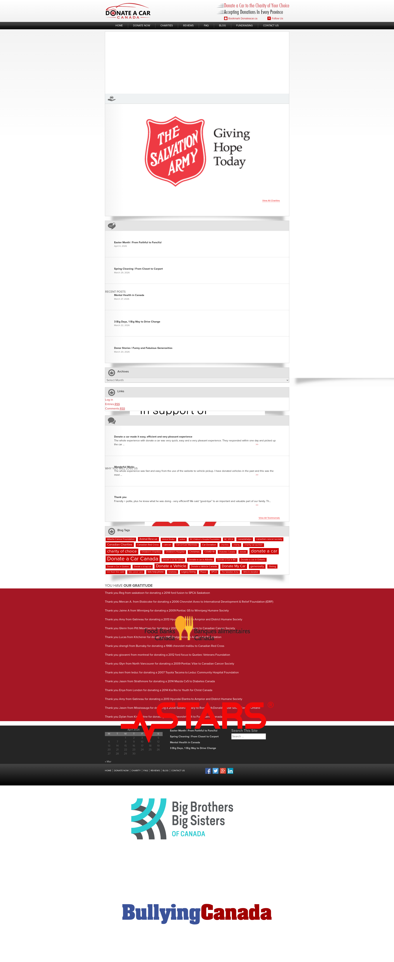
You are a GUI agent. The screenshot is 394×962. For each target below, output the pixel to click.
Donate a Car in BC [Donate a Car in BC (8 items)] (226, 560)
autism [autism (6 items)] (182, 539)
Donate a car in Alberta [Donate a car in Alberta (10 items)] (200, 560)
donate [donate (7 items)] (243, 552)
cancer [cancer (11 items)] (167, 544)
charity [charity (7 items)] (236, 545)
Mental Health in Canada (129, 295)
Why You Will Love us (121, 468)
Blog (222, 25)
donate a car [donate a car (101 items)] (264, 551)
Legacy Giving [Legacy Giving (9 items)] (188, 572)
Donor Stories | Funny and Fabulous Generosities (143, 348)
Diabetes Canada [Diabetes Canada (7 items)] (227, 552)
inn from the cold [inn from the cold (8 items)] (115, 572)
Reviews (188, 25)
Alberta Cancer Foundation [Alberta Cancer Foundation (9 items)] (121, 539)
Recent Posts (115, 291)
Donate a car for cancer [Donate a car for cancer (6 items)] (173, 560)
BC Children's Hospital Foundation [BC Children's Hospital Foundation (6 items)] (205, 539)
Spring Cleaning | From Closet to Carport (138, 269)
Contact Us (271, 25)
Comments (115, 408)
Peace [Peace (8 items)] (203, 572)
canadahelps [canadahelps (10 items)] (244, 539)
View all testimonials (269, 518)
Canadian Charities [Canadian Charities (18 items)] (119, 544)
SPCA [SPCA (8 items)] (214, 572)
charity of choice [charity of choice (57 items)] (122, 551)
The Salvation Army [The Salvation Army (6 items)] (230, 572)
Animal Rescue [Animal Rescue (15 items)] (148, 539)
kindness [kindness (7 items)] (173, 572)
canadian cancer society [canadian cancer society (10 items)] (269, 539)
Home (119, 25)
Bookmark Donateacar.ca (240, 18)
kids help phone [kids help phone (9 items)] (156, 572)
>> (257, 444)
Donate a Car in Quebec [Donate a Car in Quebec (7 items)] (118, 567)
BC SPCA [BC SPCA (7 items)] (228, 539)
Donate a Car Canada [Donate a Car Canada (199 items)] (132, 559)
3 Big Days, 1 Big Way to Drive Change (137, 321)
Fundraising (244, 25)
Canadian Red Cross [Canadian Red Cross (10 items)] (148, 545)
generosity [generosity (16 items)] (257, 566)
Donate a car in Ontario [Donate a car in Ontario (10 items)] (253, 560)
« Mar (108, 761)
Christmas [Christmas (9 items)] (194, 552)
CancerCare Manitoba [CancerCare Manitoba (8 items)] (186, 545)
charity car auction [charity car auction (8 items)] (253, 545)
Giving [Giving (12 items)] (272, 566)
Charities (166, 25)
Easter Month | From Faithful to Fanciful (138, 242)
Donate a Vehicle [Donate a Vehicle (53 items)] (171, 566)
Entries (112, 404)
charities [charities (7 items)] (225, 545)
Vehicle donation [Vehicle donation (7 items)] (250, 572)
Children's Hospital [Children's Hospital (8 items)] (175, 552)
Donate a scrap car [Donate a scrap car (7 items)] (142, 567)
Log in (109, 399)
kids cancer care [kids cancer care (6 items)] (136, 572)
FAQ (206, 25)
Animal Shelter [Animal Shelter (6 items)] (168, 539)
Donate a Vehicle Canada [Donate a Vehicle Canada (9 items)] (204, 566)
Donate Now (141, 25)
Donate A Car (128, 11)
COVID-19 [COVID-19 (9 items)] (209, 552)
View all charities (271, 201)
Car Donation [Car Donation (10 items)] (209, 545)
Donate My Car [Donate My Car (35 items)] (234, 566)
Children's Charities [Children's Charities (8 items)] (151, 552)
